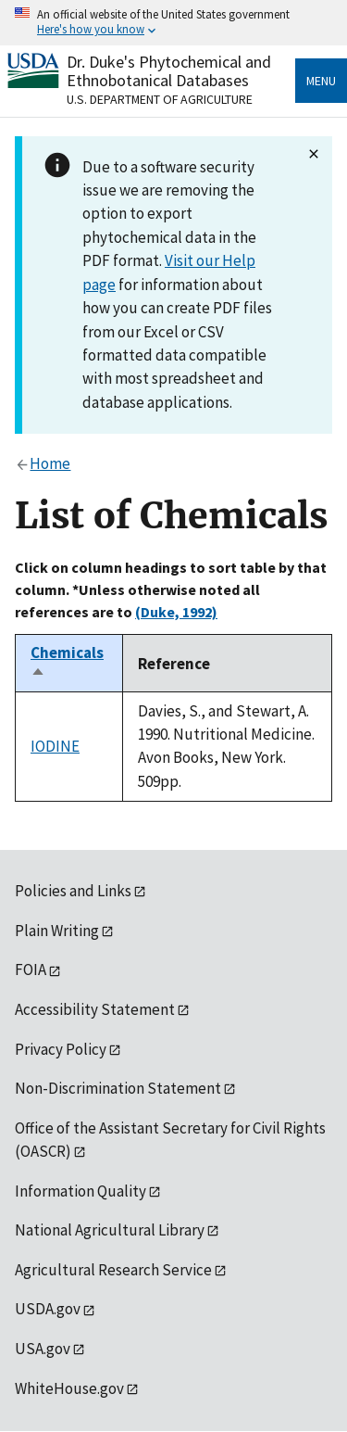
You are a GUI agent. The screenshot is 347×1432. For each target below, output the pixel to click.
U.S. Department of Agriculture (160, 99)
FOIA (30, 969)
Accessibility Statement (95, 1009)
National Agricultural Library (109, 1230)
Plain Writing (57, 930)
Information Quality (80, 1191)
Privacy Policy (60, 1049)
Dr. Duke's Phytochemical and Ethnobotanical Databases (169, 71)
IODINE (55, 746)
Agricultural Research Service (113, 1270)
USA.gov (42, 1348)
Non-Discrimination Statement (118, 1088)
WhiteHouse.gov (69, 1388)
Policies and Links (73, 891)
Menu (321, 80)
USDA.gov (48, 1309)
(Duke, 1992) (176, 611)
